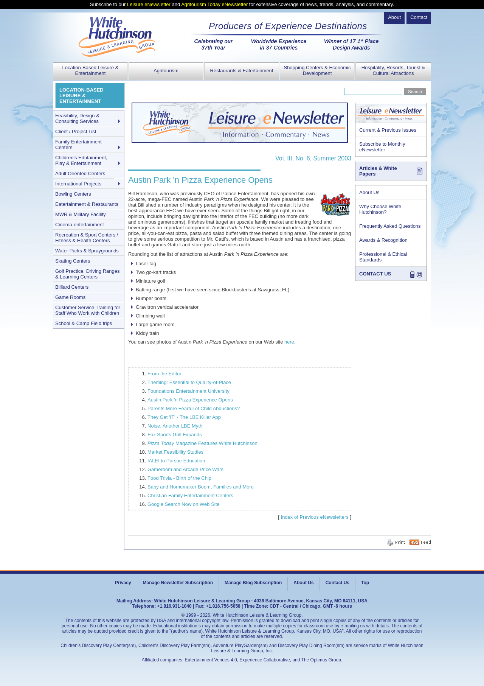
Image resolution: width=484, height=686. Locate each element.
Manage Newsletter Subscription (178, 582)
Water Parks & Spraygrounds (87, 251)
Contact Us (337, 582)
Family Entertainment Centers (78, 144)
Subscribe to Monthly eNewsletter (382, 146)
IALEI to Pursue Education (176, 461)
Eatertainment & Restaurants (86, 204)
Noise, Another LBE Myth (174, 426)
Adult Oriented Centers (80, 173)
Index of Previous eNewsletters (315, 517)
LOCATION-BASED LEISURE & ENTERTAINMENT (81, 95)
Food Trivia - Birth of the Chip (179, 478)
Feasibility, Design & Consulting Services (77, 118)
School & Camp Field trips (83, 323)
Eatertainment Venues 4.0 (211, 660)
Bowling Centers (73, 194)
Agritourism (166, 70)
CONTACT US (375, 274)
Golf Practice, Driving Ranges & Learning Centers (87, 274)
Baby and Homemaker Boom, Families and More (200, 487)
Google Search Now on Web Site (183, 504)
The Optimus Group (321, 660)
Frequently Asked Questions (390, 226)
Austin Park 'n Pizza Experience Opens (190, 400)
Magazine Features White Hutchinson (202, 443)
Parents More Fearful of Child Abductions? (193, 408)
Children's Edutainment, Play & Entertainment (81, 160)
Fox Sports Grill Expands (174, 434)
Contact (418, 17)
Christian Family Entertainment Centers (190, 495)
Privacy (123, 582)
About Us (369, 192)
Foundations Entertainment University (188, 391)
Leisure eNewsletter (149, 4)
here (289, 342)
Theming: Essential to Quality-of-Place (189, 382)
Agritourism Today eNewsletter (214, 4)
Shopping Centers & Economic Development (317, 70)
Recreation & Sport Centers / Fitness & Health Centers (86, 237)
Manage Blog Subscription (253, 582)
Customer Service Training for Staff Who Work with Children (87, 310)
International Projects (78, 184)
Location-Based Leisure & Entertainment (90, 70)
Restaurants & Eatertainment (241, 70)
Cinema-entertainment (79, 224)
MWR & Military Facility (80, 214)
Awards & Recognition (383, 240)
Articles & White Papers (378, 171)
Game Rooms (70, 297)
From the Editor (164, 373)
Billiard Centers (71, 287)
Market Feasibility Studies (175, 452)
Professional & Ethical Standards (383, 257)
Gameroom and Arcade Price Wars (185, 469)
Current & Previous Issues (387, 130)
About (394, 17)
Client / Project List (75, 131)
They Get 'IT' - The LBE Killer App (184, 417)
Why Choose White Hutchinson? (380, 209)
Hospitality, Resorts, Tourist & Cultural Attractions (393, 70)
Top (365, 582)
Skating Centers (72, 261)
